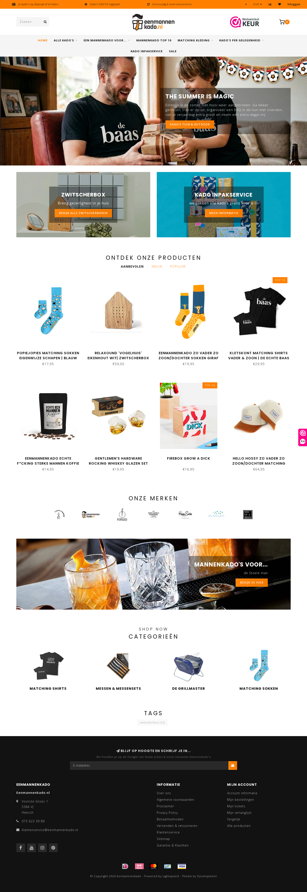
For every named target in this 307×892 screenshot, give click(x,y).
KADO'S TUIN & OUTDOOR (190, 124)
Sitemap (163, 839)
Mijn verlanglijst (239, 813)
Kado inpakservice (147, 51)
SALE (173, 51)
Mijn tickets (236, 806)
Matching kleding (194, 40)
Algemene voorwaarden (175, 800)
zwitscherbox (152, 722)
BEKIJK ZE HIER (251, 582)
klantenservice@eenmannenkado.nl (50, 830)
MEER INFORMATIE (223, 213)
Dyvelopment (207, 876)
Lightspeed (171, 876)
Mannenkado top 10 (153, 40)
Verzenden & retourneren (177, 826)
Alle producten (239, 826)
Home (42, 40)
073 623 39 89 (33, 821)
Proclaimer (165, 806)
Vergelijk (233, 819)
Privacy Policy (167, 813)
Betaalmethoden (170, 819)
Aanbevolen (132, 266)
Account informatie (242, 793)
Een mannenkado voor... (105, 40)
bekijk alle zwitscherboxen (83, 213)
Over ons (164, 793)
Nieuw (157, 266)
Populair (178, 266)
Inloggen (294, 4)
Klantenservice (168, 832)
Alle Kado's (64, 40)
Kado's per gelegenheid (239, 40)
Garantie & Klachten (173, 845)
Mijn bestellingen (240, 800)
